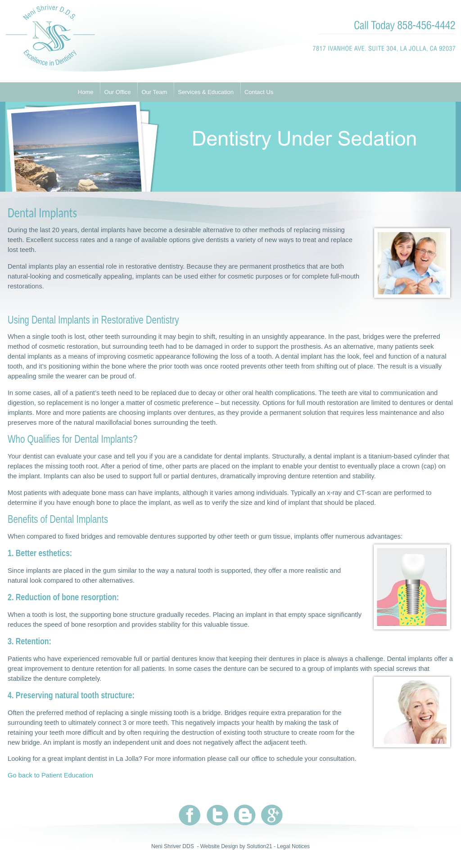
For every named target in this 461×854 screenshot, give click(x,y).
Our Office (117, 92)
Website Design (219, 846)
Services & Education (206, 92)
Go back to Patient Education (50, 775)
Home (86, 92)
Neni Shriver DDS (172, 846)
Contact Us (258, 92)
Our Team (154, 92)
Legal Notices (293, 846)
